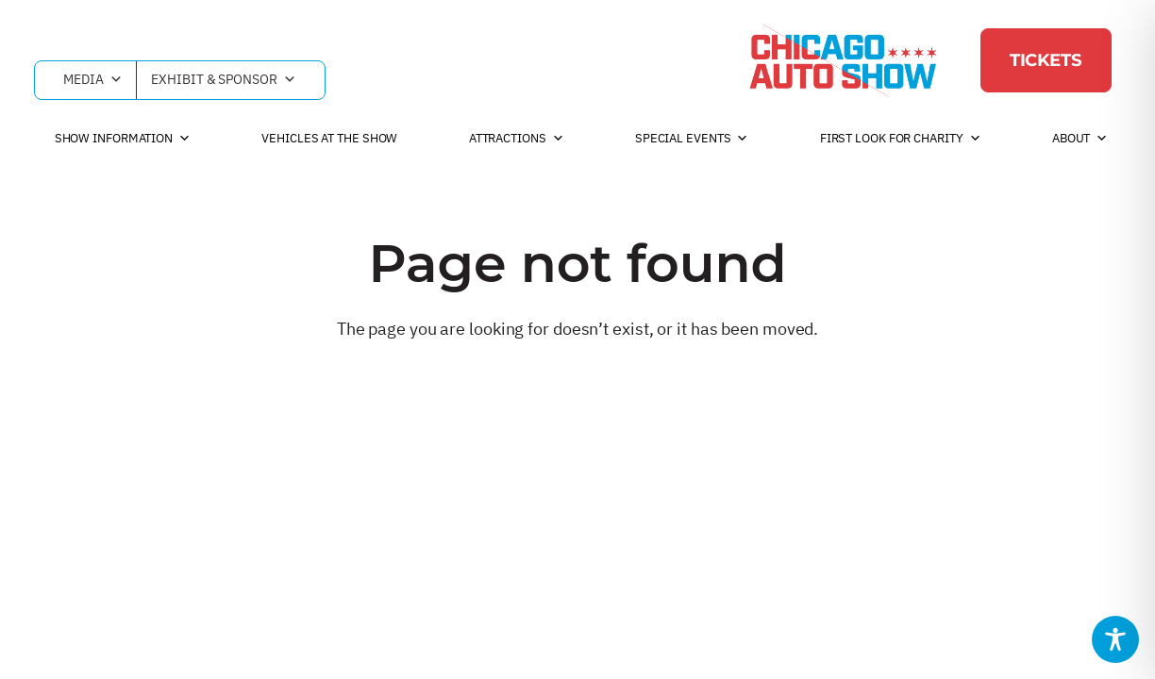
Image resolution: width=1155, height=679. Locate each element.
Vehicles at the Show (329, 138)
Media (92, 80)
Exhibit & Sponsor (223, 80)
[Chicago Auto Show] (842, 60)
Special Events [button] (692, 138)
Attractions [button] (516, 138)
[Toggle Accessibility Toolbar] (1115, 639)
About (1080, 138)
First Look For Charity (900, 138)
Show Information (123, 138)
